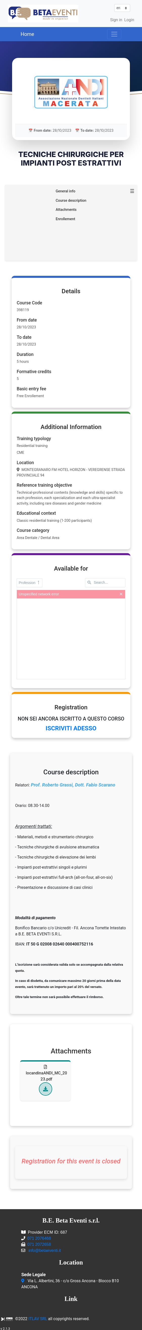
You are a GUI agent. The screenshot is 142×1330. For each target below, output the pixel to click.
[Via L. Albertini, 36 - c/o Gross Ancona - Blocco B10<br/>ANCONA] (23, 1279)
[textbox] (105, 581)
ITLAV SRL (38, 1317)
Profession (29, 581)
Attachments (66, 208)
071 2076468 (39, 1237)
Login (129, 19)
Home (27, 34)
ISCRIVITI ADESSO (71, 726)
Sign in (116, 19)
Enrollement (65, 217)
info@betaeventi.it (45, 1249)
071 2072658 (39, 1243)
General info (65, 189)
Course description (71, 199)
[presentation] (71, 637)
